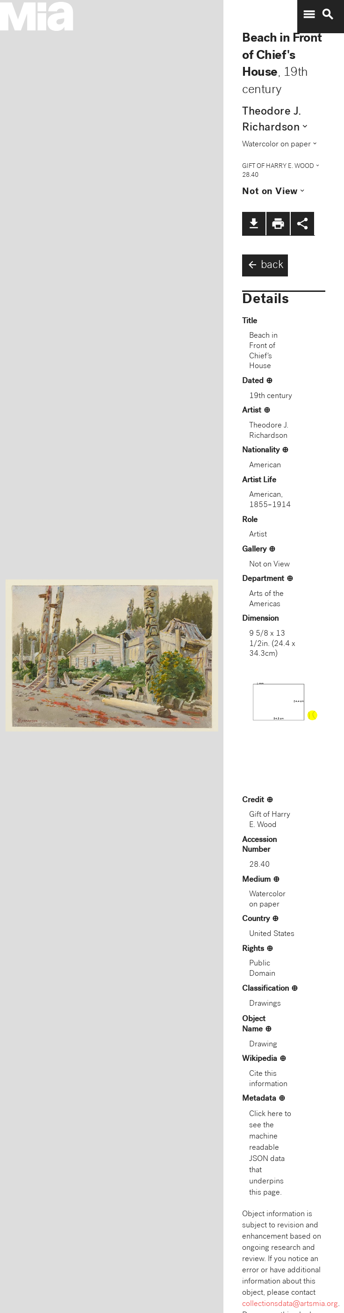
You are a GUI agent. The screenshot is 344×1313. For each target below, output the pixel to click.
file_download (254, 224)
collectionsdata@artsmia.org (290, 1304)
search (328, 14)
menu (309, 14)
